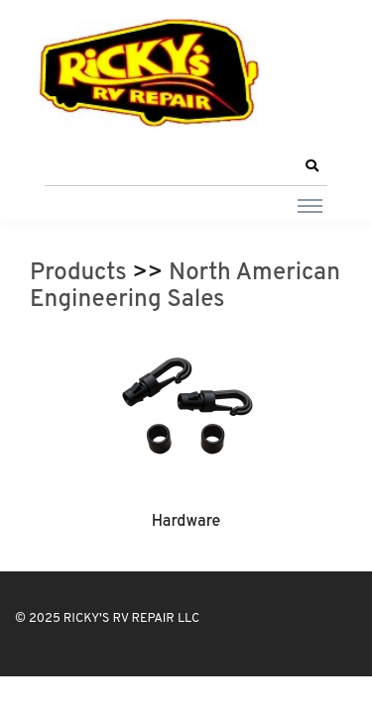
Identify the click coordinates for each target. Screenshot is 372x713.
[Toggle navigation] (310, 205)
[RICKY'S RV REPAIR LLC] (154, 72)
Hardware (186, 522)
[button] (311, 166)
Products (78, 273)
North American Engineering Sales (185, 287)
